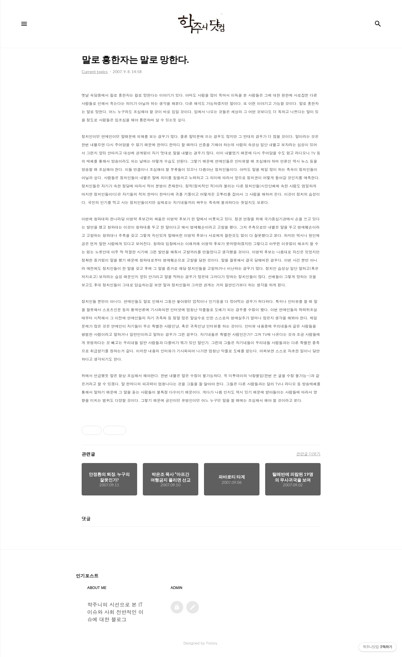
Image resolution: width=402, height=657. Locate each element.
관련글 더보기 (308, 453)
